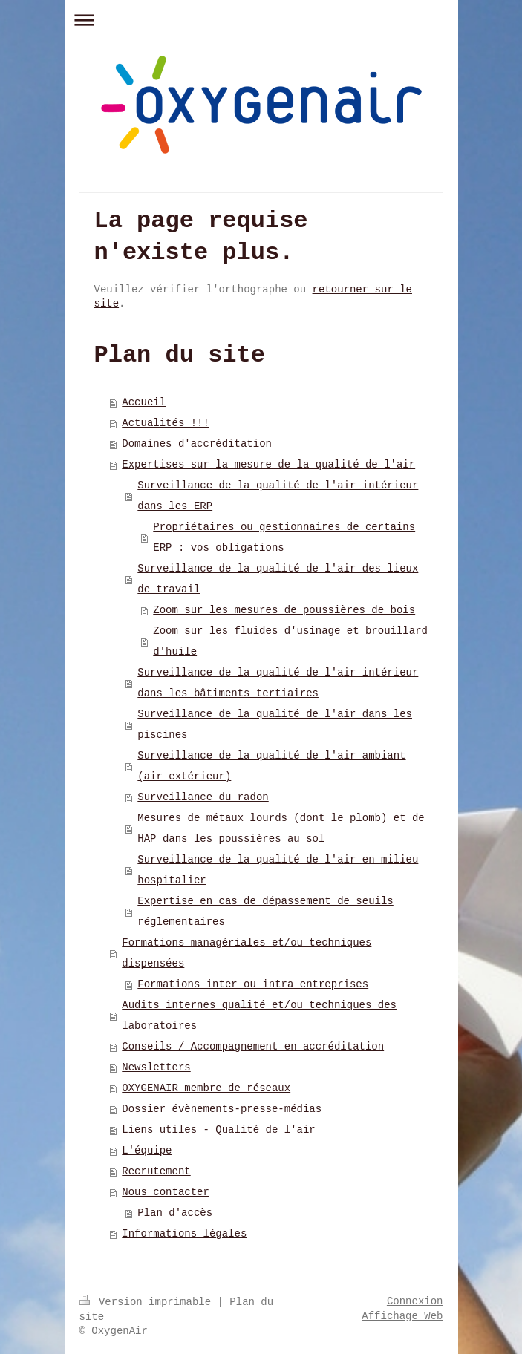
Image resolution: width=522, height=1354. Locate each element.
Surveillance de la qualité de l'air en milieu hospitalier (277, 870)
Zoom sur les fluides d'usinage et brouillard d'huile (290, 641)
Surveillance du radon (202, 797)
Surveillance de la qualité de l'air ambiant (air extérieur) (271, 766)
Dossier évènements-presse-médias (222, 1109)
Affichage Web (402, 1316)
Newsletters (156, 1067)
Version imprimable (148, 1302)
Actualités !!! (165, 423)
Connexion (415, 1301)
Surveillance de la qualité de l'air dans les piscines (274, 724)
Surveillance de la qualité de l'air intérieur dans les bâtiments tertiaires (277, 683)
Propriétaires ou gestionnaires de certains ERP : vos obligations (284, 537)
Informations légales (184, 1234)
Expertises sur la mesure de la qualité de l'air (268, 465)
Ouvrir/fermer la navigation (261, 20)
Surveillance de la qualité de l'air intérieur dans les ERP (277, 496)
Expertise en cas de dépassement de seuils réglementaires (265, 911)
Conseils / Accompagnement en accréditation (253, 1047)
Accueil (144, 402)
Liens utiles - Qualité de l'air (218, 1130)
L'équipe (147, 1151)
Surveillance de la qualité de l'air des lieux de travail (277, 579)
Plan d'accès (174, 1213)
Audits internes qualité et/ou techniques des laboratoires (259, 1015)
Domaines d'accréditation (197, 444)
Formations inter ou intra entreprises (252, 984)
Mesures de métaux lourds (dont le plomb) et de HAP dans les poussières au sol (280, 828)
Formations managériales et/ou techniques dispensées (246, 953)
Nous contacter (165, 1192)
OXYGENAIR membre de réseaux (206, 1088)
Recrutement (156, 1171)
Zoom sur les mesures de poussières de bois (284, 610)
